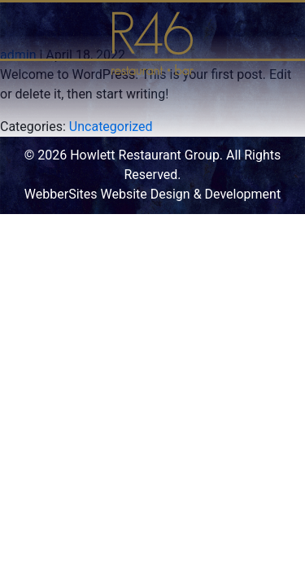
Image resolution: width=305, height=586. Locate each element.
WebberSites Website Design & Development (152, 194)
